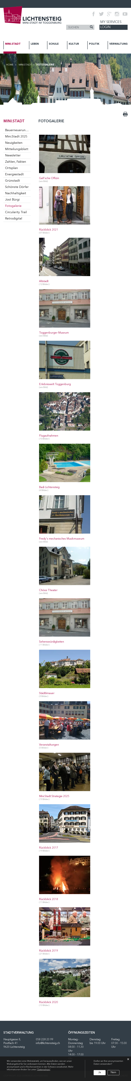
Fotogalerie (18, 206)
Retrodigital (13, 218)
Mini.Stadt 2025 (16, 136)
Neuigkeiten (14, 142)
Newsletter (13, 155)
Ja (99, 1072)
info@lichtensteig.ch (48, 1043)
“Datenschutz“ (43, 1070)
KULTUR (74, 44)
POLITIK (94, 44)
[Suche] (91, 27)
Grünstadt (12, 180)
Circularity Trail (16, 212)
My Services (110, 22)
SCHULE (54, 44)
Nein (113, 1072)
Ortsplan (11, 168)
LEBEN (35, 44)
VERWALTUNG (118, 44)
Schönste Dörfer (17, 187)
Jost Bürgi (12, 199)
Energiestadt (14, 174)
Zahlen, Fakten (15, 161)
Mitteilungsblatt (16, 149)
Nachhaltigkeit (15, 193)
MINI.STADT (13, 44)
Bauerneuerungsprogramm (18, 130)
